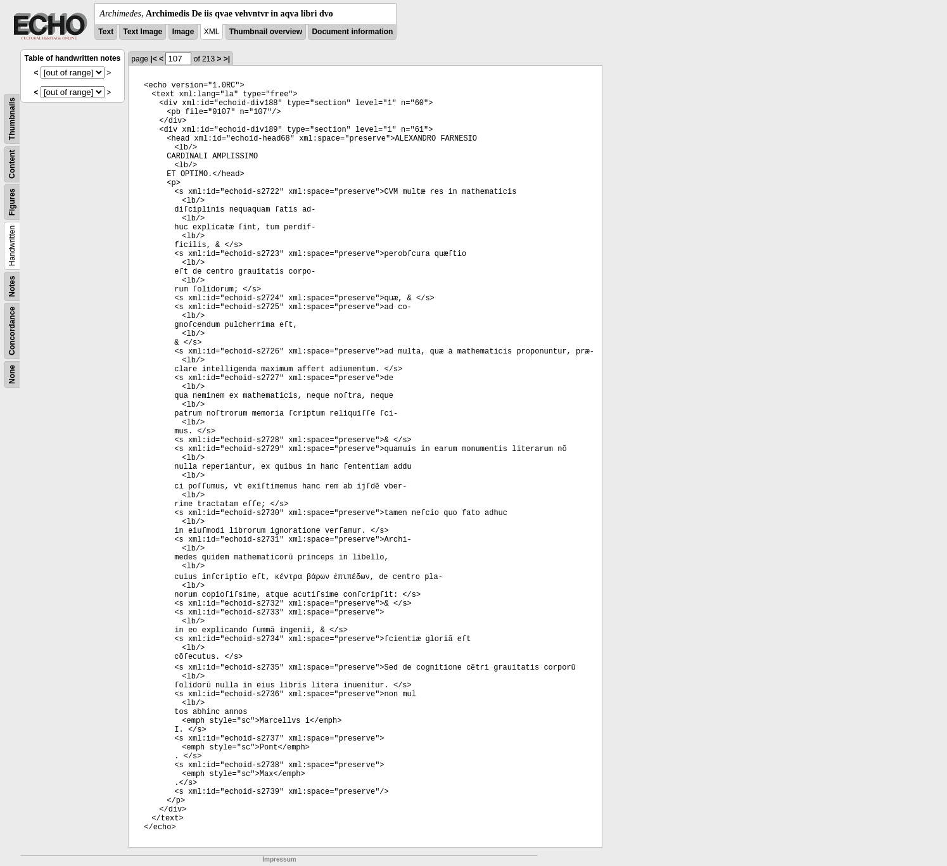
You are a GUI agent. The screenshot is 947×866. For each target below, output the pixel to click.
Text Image (142, 31)
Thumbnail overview (265, 31)
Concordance (12, 331)
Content (12, 164)
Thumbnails (12, 119)
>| (227, 58)
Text (105, 31)
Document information (352, 31)
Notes (12, 286)
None (12, 374)
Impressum (279, 859)
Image (183, 31)
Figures (12, 201)
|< (153, 58)
